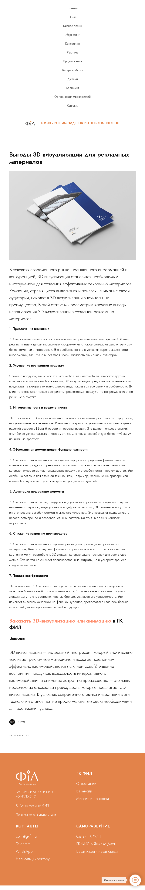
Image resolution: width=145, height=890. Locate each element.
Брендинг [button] (72, 88)
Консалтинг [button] (72, 43)
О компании (86, 788)
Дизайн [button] (72, 79)
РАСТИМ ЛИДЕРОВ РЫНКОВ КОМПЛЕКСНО (87, 123)
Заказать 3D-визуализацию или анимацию (63, 623)
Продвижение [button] (72, 61)
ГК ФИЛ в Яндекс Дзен (96, 848)
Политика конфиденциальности (36, 819)
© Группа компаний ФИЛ (32, 810)
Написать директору (33, 863)
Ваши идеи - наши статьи (97, 856)
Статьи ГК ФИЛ (88, 841)
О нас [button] (72, 17)
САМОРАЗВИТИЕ (93, 830)
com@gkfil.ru (26, 841)
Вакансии (84, 795)
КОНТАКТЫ (27, 830)
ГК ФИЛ (84, 778)
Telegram (23, 848)
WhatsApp (24, 856)
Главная (73, 8)
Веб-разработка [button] (72, 70)
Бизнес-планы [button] (72, 26)
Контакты (72, 105)
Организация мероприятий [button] (72, 97)
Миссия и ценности (92, 803)
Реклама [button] (72, 52)
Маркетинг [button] (72, 35)
